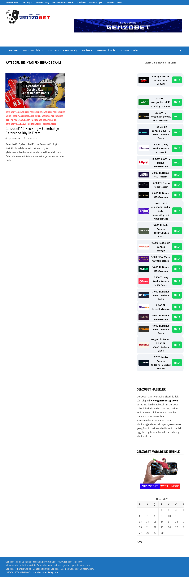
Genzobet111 (34, 124)
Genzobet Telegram (47, 572)
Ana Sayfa (27, 2)
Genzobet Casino (114, 2)
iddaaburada (16, 138)
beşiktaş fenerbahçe (31, 112)
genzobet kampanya (15, 124)
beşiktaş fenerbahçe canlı (26, 116)
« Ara (139, 541)
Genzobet (25, 120)
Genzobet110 (12, 112)
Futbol (15, 120)
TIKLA (177, 80)
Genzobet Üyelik (96, 2)
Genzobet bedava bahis (44, 120)
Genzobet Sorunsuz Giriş (63, 2)
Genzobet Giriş (42, 2)
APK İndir (81, 2)
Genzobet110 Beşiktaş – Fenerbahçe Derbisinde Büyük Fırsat (32, 131)
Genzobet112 (49, 124)
